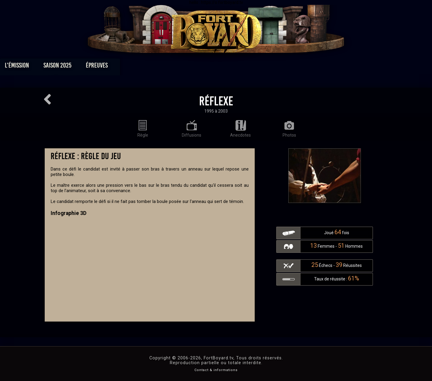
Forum (290, 67)
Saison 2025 (122, 67)
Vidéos (225, 67)
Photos (195, 67)
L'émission (82, 67)
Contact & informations (216, 370)
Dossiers (258, 67)
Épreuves (161, 67)
